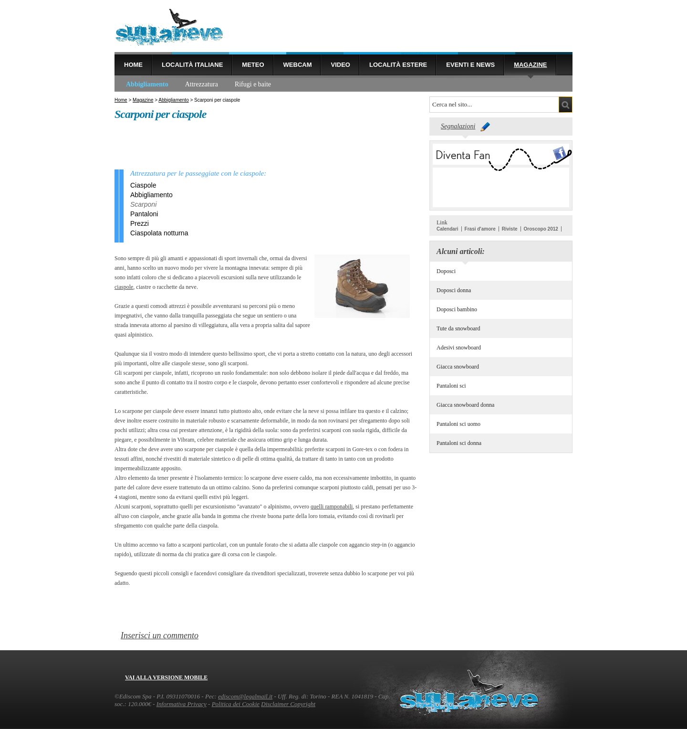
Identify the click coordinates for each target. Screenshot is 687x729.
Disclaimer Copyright (288, 704)
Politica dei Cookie (236, 704)
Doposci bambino (457, 309)
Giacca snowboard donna (465, 404)
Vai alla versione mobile (166, 677)
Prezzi (139, 223)
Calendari (447, 229)
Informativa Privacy (181, 704)
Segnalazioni (458, 126)
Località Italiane (192, 64)
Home (133, 64)
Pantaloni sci (451, 385)
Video (340, 64)
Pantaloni (144, 214)
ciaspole (123, 287)
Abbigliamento (147, 84)
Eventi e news (470, 64)
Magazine (530, 64)
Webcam (297, 64)
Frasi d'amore (480, 229)
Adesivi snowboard (459, 347)
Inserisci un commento (159, 635)
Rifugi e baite (253, 84)
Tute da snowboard (458, 328)
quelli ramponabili (332, 506)
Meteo (253, 64)
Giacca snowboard (458, 366)
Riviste (510, 229)
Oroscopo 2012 (541, 229)
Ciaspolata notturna (159, 233)
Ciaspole (143, 185)
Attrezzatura (201, 84)
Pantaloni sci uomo (458, 424)
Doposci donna (454, 290)
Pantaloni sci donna (459, 443)
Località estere (398, 64)
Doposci (446, 271)
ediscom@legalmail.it (245, 696)
